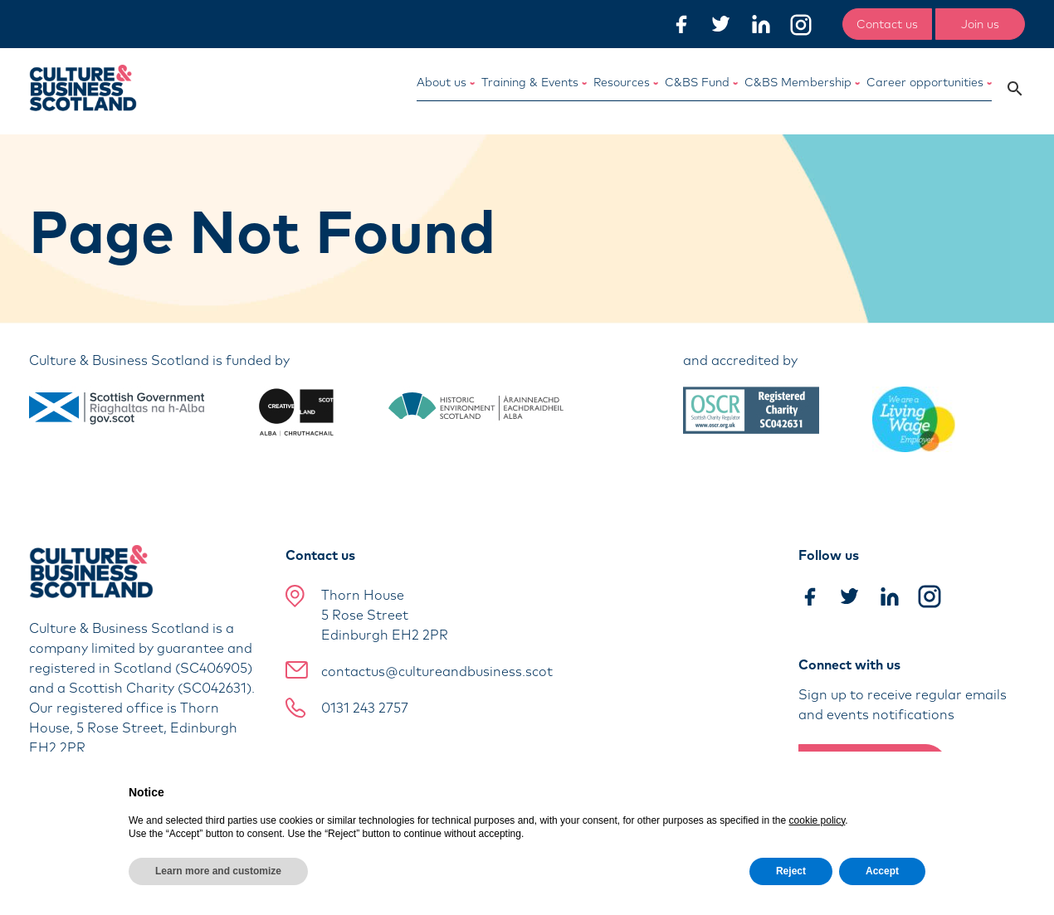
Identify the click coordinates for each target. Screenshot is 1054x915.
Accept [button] (882, 871)
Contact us (887, 24)
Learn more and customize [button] (218, 871)
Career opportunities (929, 82)
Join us (980, 24)
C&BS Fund (701, 82)
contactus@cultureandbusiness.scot (437, 671)
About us (446, 82)
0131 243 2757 (364, 707)
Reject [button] (791, 871)
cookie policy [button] (817, 820)
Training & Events (534, 82)
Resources (625, 82)
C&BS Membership (802, 82)
